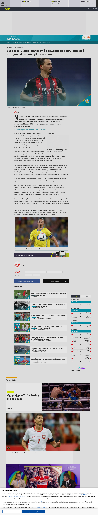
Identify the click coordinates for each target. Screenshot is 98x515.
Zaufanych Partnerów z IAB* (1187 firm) (79, 494)
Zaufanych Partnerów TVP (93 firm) (16, 496)
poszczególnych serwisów (43, 501)
